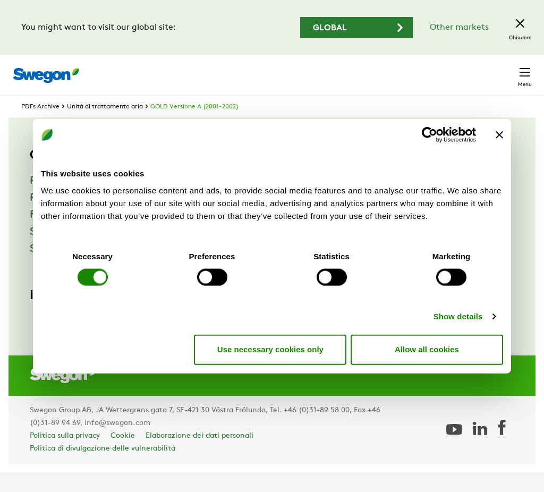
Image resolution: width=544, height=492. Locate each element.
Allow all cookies (427, 349)
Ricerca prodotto (245, 69)
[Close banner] (499, 135)
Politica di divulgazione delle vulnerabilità (102, 468)
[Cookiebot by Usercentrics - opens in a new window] (429, 135)
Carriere (409, 70)
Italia (454, 70)
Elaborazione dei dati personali (199, 456)
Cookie (122, 456)
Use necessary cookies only (270, 349)
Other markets (459, 27)
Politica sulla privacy (65, 456)
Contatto (503, 70)
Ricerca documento (339, 70)
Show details (458, 315)
